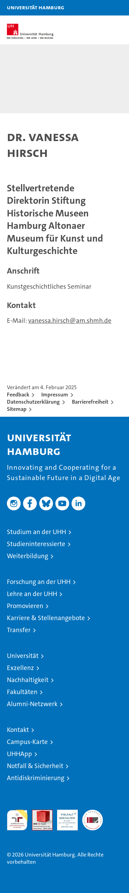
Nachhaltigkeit (28, 680)
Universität (23, 655)
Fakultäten (22, 692)
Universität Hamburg (35, 7)
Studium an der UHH (36, 532)
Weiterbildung (27, 556)
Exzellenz (20, 667)
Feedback (18, 394)
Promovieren (25, 606)
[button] (102, 7)
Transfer (19, 630)
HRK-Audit (63, 817)
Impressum (54, 394)
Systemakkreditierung (92, 813)
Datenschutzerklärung (33, 401)
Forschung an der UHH (39, 581)
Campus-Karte (27, 741)
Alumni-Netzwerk (32, 704)
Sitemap (16, 409)
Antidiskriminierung (35, 778)
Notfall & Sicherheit (35, 766)
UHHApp (19, 754)
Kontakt (18, 729)
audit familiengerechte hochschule (17, 820)
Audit (38, 813)
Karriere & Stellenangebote (46, 618)
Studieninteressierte (36, 544)
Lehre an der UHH (32, 593)
